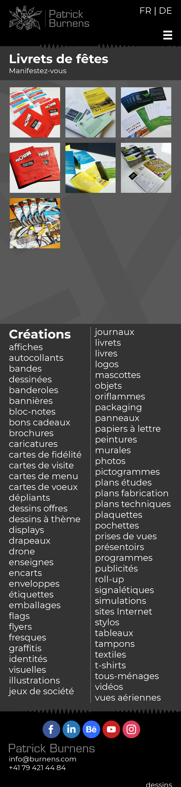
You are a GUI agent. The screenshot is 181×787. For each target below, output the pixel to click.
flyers (20, 626)
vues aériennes (128, 697)
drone (22, 551)
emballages (35, 605)
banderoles (33, 390)
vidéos (109, 686)
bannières (31, 400)
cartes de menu (43, 476)
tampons (115, 643)
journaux (114, 332)
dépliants (29, 497)
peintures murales (116, 445)
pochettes (117, 525)
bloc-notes (32, 411)
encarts (25, 573)
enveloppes (34, 583)
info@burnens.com (43, 759)
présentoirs (119, 547)
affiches (26, 347)
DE (165, 10)
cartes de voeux (43, 486)
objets (108, 385)
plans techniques (133, 504)
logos (107, 364)
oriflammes (120, 396)
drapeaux (30, 540)
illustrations (34, 680)
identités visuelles (28, 664)
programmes (124, 557)
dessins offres (38, 508)
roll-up (109, 579)
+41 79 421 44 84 (37, 767)
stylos (107, 622)
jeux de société (41, 691)
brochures (31, 433)
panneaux (117, 418)
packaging (118, 407)
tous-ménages (127, 676)
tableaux (114, 633)
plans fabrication (132, 493)
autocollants (36, 357)
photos (110, 461)
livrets (108, 342)
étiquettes (31, 594)
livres (106, 353)
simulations (120, 600)
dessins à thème (45, 519)
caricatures (33, 443)
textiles (110, 654)
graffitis (25, 648)
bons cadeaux (39, 422)
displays (26, 529)
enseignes (31, 562)
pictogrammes (127, 471)
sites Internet (123, 611)
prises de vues (126, 536)
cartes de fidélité (45, 454)
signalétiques (124, 590)
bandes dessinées (30, 374)
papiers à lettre (128, 428)
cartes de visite (41, 465)
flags (19, 616)
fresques (27, 637)
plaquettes (118, 514)
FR (145, 10)
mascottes (118, 375)
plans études (123, 482)
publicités (116, 568)
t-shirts (110, 665)
